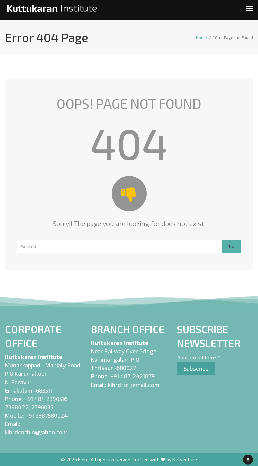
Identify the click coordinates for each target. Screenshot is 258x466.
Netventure (184, 459)
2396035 (42, 407)
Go (231, 246)
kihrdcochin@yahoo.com (36, 432)
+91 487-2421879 (132, 376)
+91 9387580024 (46, 415)
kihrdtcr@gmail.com (133, 384)
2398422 (17, 407)
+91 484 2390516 (45, 398)
